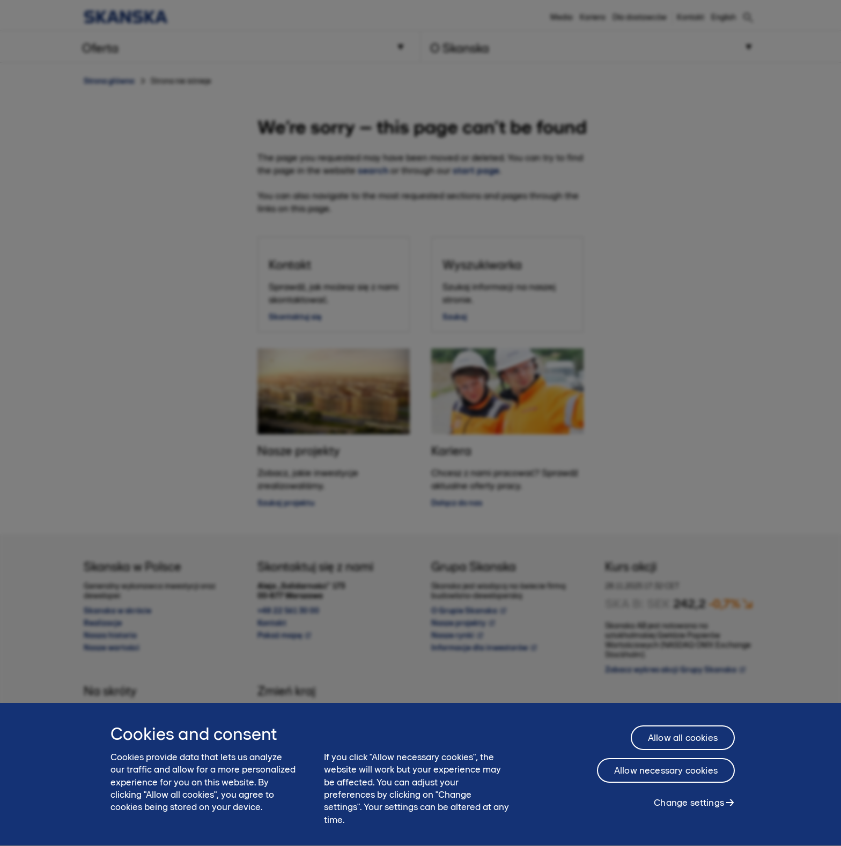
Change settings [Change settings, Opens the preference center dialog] (689, 809)
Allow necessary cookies (666, 777)
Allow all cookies (683, 745)
